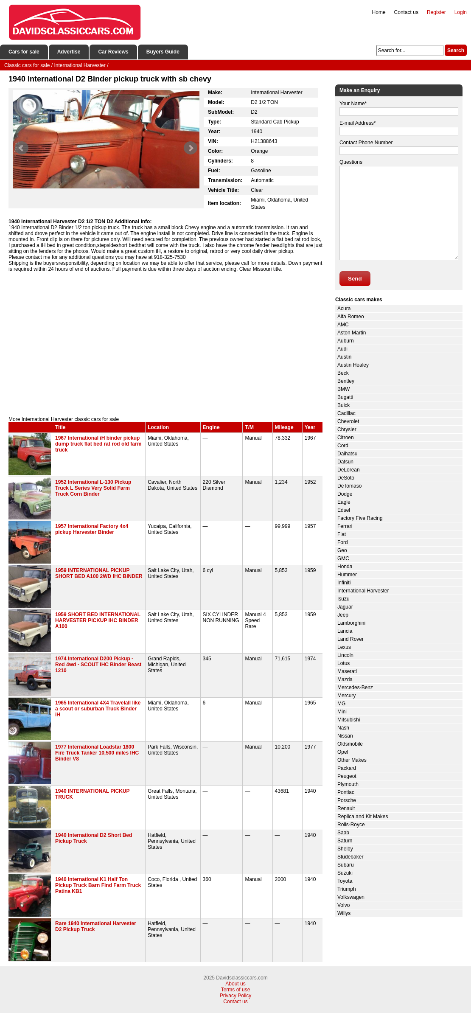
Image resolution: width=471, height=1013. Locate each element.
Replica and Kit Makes (362, 816)
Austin (344, 357)
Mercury (346, 696)
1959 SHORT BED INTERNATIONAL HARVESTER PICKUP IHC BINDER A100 (97, 620)
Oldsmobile (350, 744)
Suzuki (345, 873)
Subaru (345, 865)
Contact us (406, 12)
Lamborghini (351, 623)
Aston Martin (351, 333)
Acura (343, 308)
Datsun (345, 462)
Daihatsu (347, 454)
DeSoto (345, 478)
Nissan (345, 736)
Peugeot (346, 776)
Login (460, 12)
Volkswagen (350, 897)
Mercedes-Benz (355, 687)
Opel (342, 752)
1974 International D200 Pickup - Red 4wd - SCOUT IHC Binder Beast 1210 (98, 664)
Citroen (345, 438)
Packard (346, 768)
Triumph (346, 889)
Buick (343, 405)
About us (235, 984)
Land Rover (350, 639)
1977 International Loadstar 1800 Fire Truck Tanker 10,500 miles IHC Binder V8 (97, 753)
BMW (343, 389)
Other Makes (352, 760)
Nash (343, 728)
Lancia (344, 631)
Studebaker (350, 857)
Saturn (344, 841)
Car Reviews (113, 52)
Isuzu (343, 599)
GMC (343, 558)
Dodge (344, 494)
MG (341, 704)
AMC (343, 325)
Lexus (344, 647)
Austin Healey (353, 365)
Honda (344, 567)
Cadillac (346, 413)
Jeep (342, 615)
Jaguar (345, 607)
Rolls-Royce (351, 825)
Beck (343, 373)
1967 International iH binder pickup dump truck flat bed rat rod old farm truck (98, 444)
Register (436, 12)
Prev (21, 148)
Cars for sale (23, 52)
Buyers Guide (162, 52)
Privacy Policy (236, 996)
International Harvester (363, 591)
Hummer (347, 575)
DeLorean (348, 470)
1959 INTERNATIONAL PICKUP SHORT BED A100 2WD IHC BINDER (99, 573)
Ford (342, 542)
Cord (342, 446)
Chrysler (346, 429)
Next (190, 148)
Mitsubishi (348, 720)
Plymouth (348, 784)
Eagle (343, 502)
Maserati (347, 671)
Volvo (343, 905)
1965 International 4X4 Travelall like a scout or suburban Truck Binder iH (97, 709)
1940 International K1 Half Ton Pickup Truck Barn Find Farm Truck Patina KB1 (98, 885)
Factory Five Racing (360, 518)
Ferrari (344, 526)
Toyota (344, 881)
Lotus (343, 663)
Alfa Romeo (350, 317)
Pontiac (345, 792)
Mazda (345, 679)
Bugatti (345, 397)
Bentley (345, 381)
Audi (342, 349)
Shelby (345, 849)
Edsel (343, 510)
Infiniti (343, 583)
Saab (343, 833)
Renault (346, 808)
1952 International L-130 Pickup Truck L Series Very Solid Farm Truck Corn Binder (93, 488)
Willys (343, 913)
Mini (342, 712)
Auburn (345, 341)
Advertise (69, 52)
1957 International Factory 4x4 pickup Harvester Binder (91, 529)
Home (379, 12)
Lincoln (345, 655)
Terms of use (235, 990)
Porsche (346, 800)
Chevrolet (348, 421)
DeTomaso (349, 486)
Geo (342, 550)
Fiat (341, 534)
